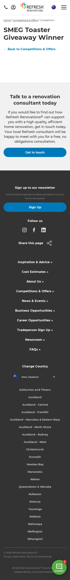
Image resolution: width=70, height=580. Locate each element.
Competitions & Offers (25, 20)
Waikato (35, 516)
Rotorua (35, 501)
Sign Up (35, 207)
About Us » (35, 281)
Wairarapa (35, 524)
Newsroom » (35, 339)
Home (7, 20)
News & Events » (35, 301)
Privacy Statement (14, 556)
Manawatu (35, 472)
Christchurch (35, 449)
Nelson (35, 479)
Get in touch (35, 152)
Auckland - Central (35, 404)
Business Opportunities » (35, 310)
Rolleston (35, 494)
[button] (53, 7)
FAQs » (35, 349)
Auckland (35, 397)
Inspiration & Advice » (35, 262)
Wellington (35, 531)
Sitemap (47, 556)
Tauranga (35, 509)
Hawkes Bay (35, 464)
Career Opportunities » (35, 320)
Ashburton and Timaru (35, 389)
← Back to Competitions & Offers (30, 49)
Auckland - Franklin (35, 412)
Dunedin (35, 457)
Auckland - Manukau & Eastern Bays (35, 419)
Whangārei (35, 539)
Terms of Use (34, 556)
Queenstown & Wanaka (35, 486)
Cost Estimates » (35, 272)
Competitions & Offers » (35, 291)
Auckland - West (35, 442)
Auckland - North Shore (35, 427)
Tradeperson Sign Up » (35, 330)
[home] (34, 8)
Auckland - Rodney (35, 434)
